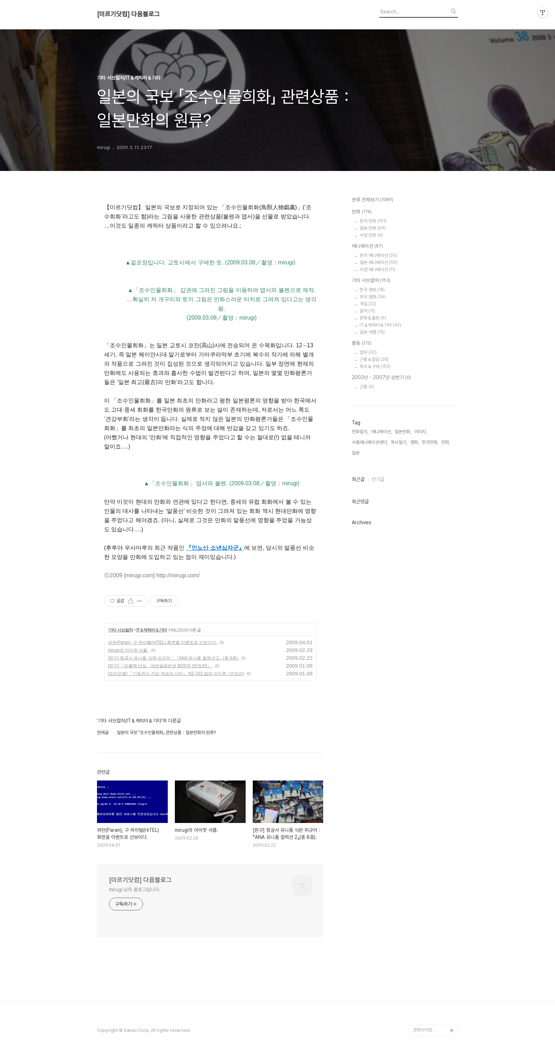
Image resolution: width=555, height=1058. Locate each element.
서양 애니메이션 (377, 269)
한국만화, (430, 442)
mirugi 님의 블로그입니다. (134, 889)
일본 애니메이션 (378, 262)
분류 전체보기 (372, 200)
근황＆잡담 (374, 359)
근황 (367, 386)
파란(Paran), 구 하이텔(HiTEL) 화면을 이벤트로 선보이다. (162, 642)
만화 (362, 212)
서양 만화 (371, 235)
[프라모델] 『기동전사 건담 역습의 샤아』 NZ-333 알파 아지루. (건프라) (176, 673)
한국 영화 (372, 289)
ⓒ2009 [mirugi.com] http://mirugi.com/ (152, 575)
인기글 (378, 479)
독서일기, (399, 442)
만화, (445, 442)
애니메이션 (367, 246)
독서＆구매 (375, 366)
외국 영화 (373, 296)
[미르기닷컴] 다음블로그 (128, 14)
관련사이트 (423, 1030)
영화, (414, 442)
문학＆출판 (373, 318)
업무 (368, 352)
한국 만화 (373, 221)
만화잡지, (360, 431)
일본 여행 (372, 332)
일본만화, (403, 431)
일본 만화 (373, 228)
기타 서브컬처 (120, 630)
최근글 (358, 479)
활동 (361, 343)
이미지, (420, 431)
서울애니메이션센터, (370, 442)
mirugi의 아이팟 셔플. (128, 650)
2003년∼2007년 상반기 (381, 377)
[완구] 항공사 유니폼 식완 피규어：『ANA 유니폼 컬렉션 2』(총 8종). (173, 658)
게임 (368, 304)
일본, (356, 453)
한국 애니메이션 (378, 255)
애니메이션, (381, 431)
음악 (367, 311)
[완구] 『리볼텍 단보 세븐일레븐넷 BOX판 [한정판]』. (160, 665)
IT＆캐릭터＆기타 (151, 630)
